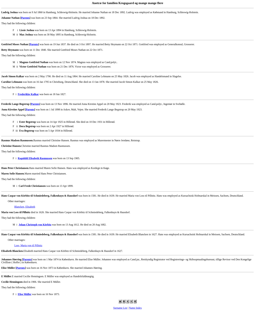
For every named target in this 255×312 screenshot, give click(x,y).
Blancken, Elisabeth (24, 206)
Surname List (120, 307)
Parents (25, 17)
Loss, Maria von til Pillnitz (28, 245)
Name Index (135, 307)
